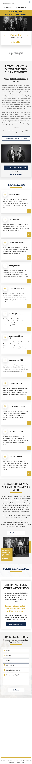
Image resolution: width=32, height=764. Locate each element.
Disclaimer (11, 762)
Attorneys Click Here (16, 627)
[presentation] (4, 36)
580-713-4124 (9, 7)
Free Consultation (21, 7)
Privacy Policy (20, 762)
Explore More (16, 42)
